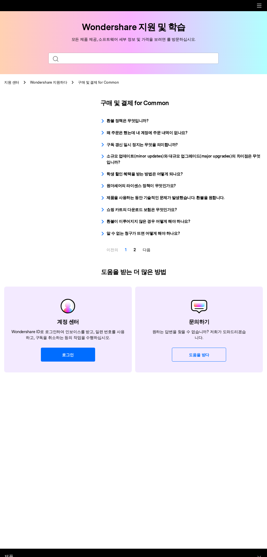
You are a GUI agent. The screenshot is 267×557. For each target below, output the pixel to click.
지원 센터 (11, 82)
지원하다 (48, 82)
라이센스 (19, 146)
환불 (15, 137)
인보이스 (19, 156)
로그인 (68, 354)
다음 (146, 249)
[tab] (44, 105)
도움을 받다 (199, 354)
